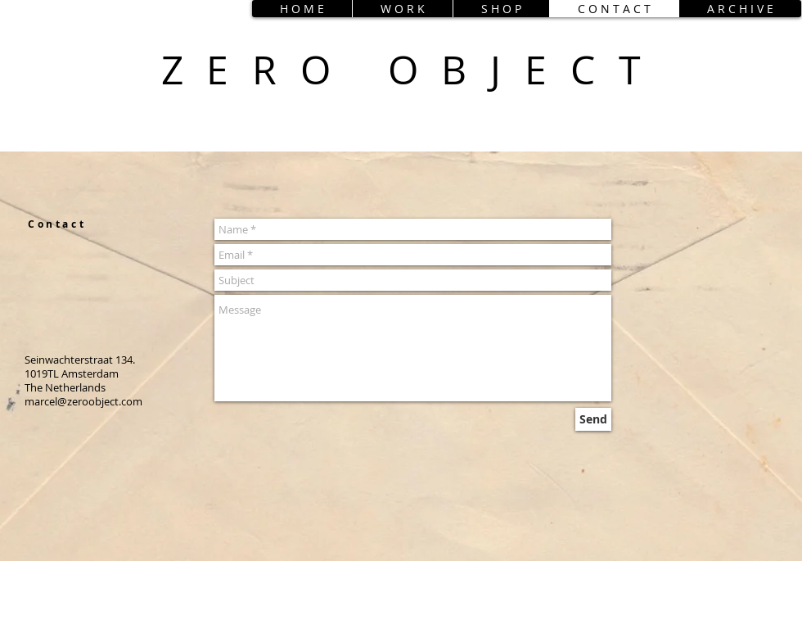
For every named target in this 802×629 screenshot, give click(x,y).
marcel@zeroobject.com (83, 401)
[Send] (593, 419)
